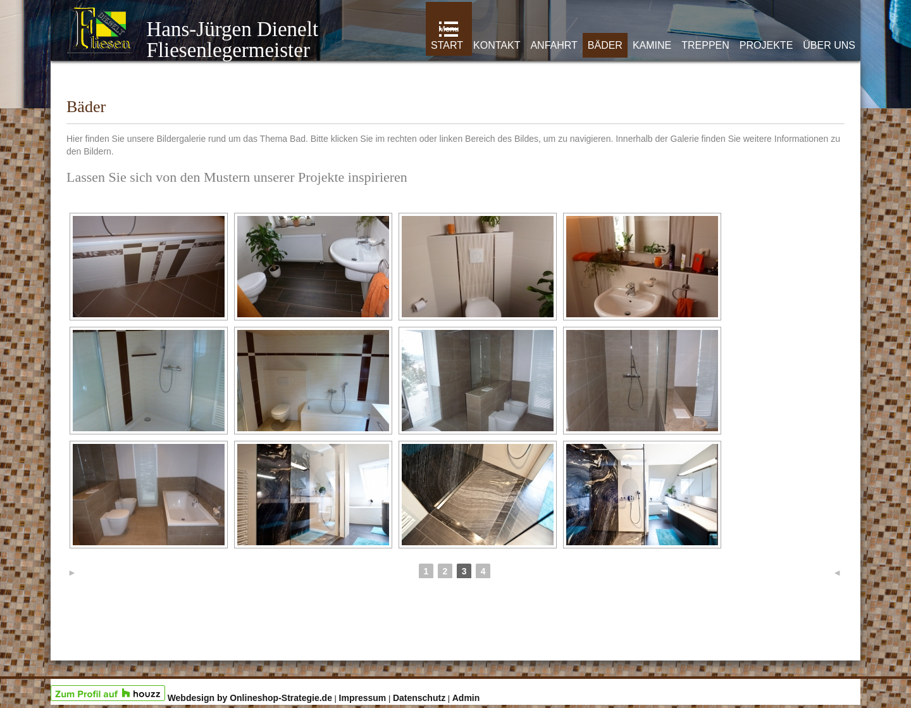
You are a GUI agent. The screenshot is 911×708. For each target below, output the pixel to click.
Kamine (652, 45)
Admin (466, 698)
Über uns (829, 45)
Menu (448, 29)
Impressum (363, 698)
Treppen (705, 45)
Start (447, 45)
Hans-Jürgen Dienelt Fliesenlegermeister (192, 40)
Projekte (766, 45)
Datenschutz (419, 698)
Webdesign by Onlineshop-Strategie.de (250, 698)
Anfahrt (553, 45)
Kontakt (496, 45)
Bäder (605, 45)
